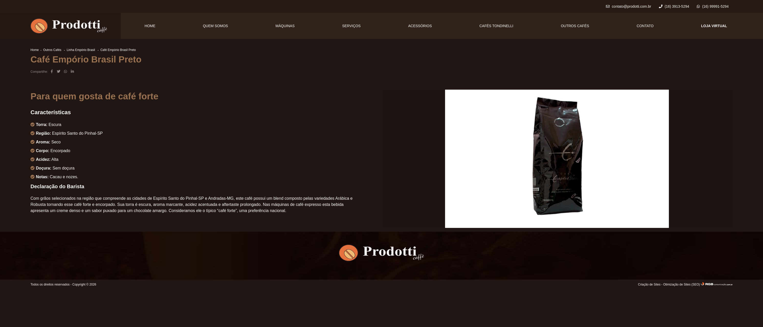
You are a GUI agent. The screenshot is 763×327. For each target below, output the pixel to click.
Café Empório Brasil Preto (118, 50)
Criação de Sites (649, 284)
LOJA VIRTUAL (714, 26)
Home (150, 26)
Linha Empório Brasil (81, 50)
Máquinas (285, 26)
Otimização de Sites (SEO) (681, 284)
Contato (645, 26)
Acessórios (420, 26)
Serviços (351, 26)
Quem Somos (215, 26)
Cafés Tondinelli (496, 26)
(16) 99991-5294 (712, 6)
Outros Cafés (575, 26)
